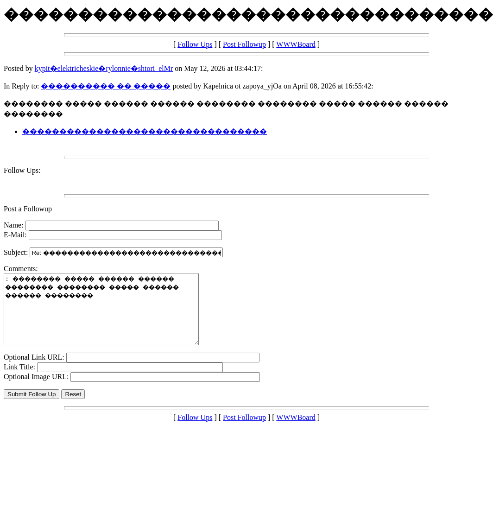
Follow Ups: (22, 170)
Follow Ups (194, 44)
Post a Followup (28, 209)
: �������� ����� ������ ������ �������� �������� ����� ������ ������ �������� (113, 316)
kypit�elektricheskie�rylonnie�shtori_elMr (104, 68)
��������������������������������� (144, 131)
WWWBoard (295, 44)
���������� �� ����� (106, 86)
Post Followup (244, 44)
